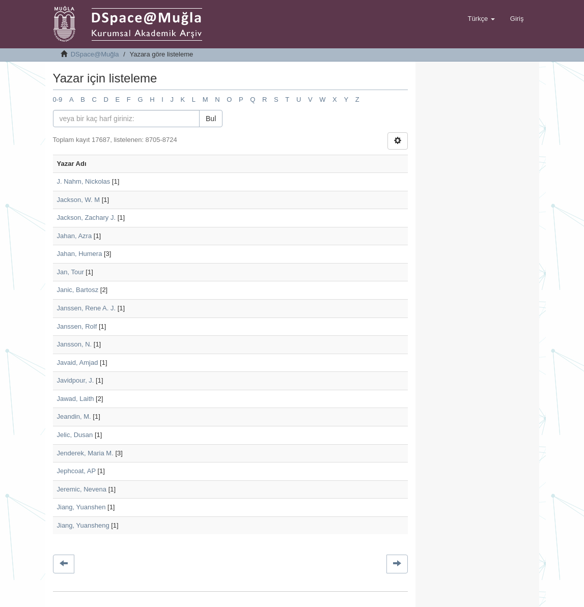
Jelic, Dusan (75, 435)
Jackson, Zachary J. (86, 217)
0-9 (58, 99)
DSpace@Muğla (95, 54)
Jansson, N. (74, 344)
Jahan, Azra (74, 236)
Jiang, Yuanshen (81, 507)
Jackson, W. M (78, 200)
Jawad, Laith (75, 398)
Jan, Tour (70, 272)
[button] (481, 19)
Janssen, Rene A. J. (86, 308)
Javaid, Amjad (77, 362)
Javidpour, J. (75, 380)
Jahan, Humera (79, 253)
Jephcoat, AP (76, 471)
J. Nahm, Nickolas (83, 181)
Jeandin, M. (74, 416)
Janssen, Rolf (77, 326)
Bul (211, 118)
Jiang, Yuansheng (83, 525)
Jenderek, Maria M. (85, 453)
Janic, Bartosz (78, 290)
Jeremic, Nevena (82, 489)
